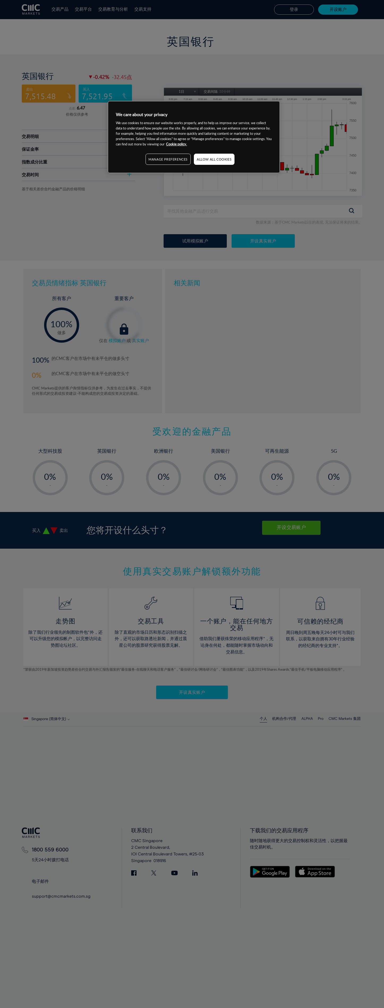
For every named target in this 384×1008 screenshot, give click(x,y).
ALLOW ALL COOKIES (214, 159)
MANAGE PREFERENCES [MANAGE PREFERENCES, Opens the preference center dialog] (168, 159)
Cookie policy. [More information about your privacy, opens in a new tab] (176, 144)
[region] (194, 137)
